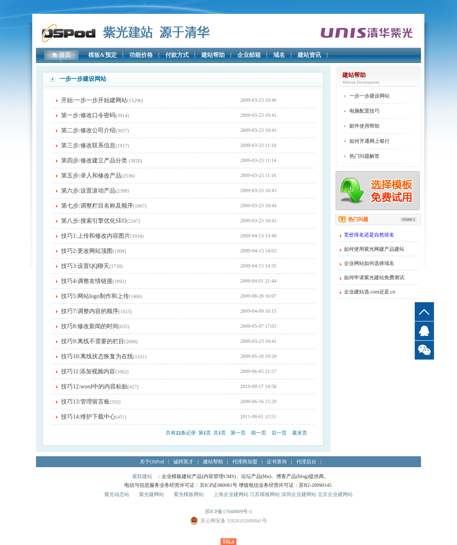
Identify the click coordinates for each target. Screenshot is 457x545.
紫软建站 (142, 476)
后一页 (279, 433)
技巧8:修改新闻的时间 (89, 326)
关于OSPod (152, 462)
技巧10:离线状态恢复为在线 (97, 356)
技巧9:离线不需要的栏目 (92, 341)
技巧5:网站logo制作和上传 (95, 296)
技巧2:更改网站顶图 (87, 251)
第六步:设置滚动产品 (88, 191)
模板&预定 (102, 55)
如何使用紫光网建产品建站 (374, 249)
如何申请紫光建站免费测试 (374, 277)
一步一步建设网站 (369, 96)
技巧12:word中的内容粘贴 (94, 386)
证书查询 (277, 462)
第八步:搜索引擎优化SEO (93, 221)
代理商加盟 (244, 462)
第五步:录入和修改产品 (91, 175)
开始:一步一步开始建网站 (94, 100)
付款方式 (177, 55)
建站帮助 (213, 55)
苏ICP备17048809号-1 (228, 511)
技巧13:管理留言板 (85, 401)
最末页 (299, 433)
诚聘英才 (183, 462)
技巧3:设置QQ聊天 (85, 266)
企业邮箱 (249, 55)
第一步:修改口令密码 (88, 115)
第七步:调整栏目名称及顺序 (97, 206)
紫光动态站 (116, 494)
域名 (279, 55)
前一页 (258, 433)
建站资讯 (309, 55)
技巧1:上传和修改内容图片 (95, 236)
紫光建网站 (151, 494)
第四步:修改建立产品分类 (94, 160)
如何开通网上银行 (369, 141)
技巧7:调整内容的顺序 (89, 311)
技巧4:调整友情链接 (87, 281)
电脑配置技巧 (364, 111)
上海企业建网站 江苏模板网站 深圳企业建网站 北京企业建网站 (283, 494)
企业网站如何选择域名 (369, 263)
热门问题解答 (364, 156)
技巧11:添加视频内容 (88, 371)
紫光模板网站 (189, 494)
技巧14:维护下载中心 (88, 417)
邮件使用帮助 (364, 126)
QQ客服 (424, 330)
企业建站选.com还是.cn (369, 292)
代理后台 (306, 462)
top (424, 311)
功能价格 (141, 55)
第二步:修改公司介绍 (88, 130)
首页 (65, 55)
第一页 (238, 433)
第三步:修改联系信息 (88, 145)
